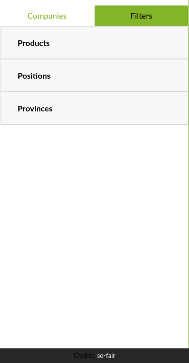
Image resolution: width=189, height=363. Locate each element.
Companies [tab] (47, 15)
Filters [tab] (141, 15)
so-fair (106, 355)
